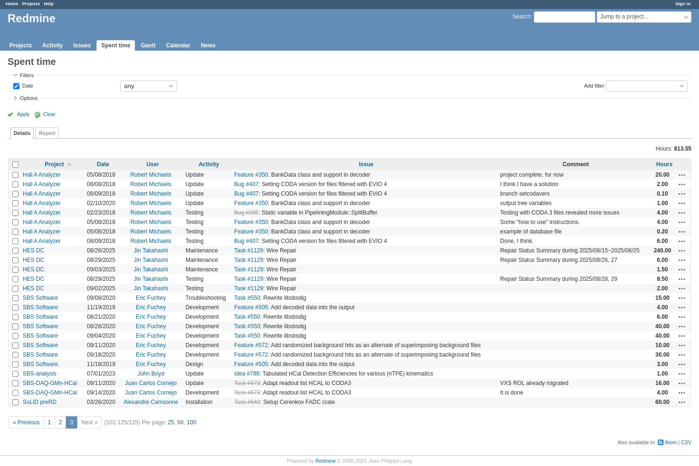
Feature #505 (251, 307)
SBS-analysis (39, 373)
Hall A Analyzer (42, 174)
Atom (671, 442)
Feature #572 (251, 345)
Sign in (682, 3)
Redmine (325, 461)
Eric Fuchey (151, 298)
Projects (31, 3)
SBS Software (40, 298)
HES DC (33, 250)
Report (47, 133)
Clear (49, 114)
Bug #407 (246, 184)
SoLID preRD (39, 402)
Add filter (594, 85)
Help (49, 3)
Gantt (148, 45)
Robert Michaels (150, 174)
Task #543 (247, 402)
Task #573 (247, 383)
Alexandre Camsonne (151, 402)
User (152, 164)
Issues (82, 45)
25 (171, 422)
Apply (23, 114)
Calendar (178, 45)
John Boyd (150, 373)
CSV (686, 442)
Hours (664, 164)
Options (28, 98)
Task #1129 (248, 250)
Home (12, 3)
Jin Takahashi (150, 250)
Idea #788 (246, 373)
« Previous (26, 422)
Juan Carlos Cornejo (151, 383)
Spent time (115, 45)
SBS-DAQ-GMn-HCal (50, 383)
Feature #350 (251, 174)
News (208, 45)
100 (191, 422)
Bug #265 (246, 212)
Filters (27, 75)
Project (54, 164)
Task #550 (247, 298)
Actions (682, 175)
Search (522, 16)
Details (22, 133)
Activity (52, 45)
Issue (366, 164)
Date (27, 85)
